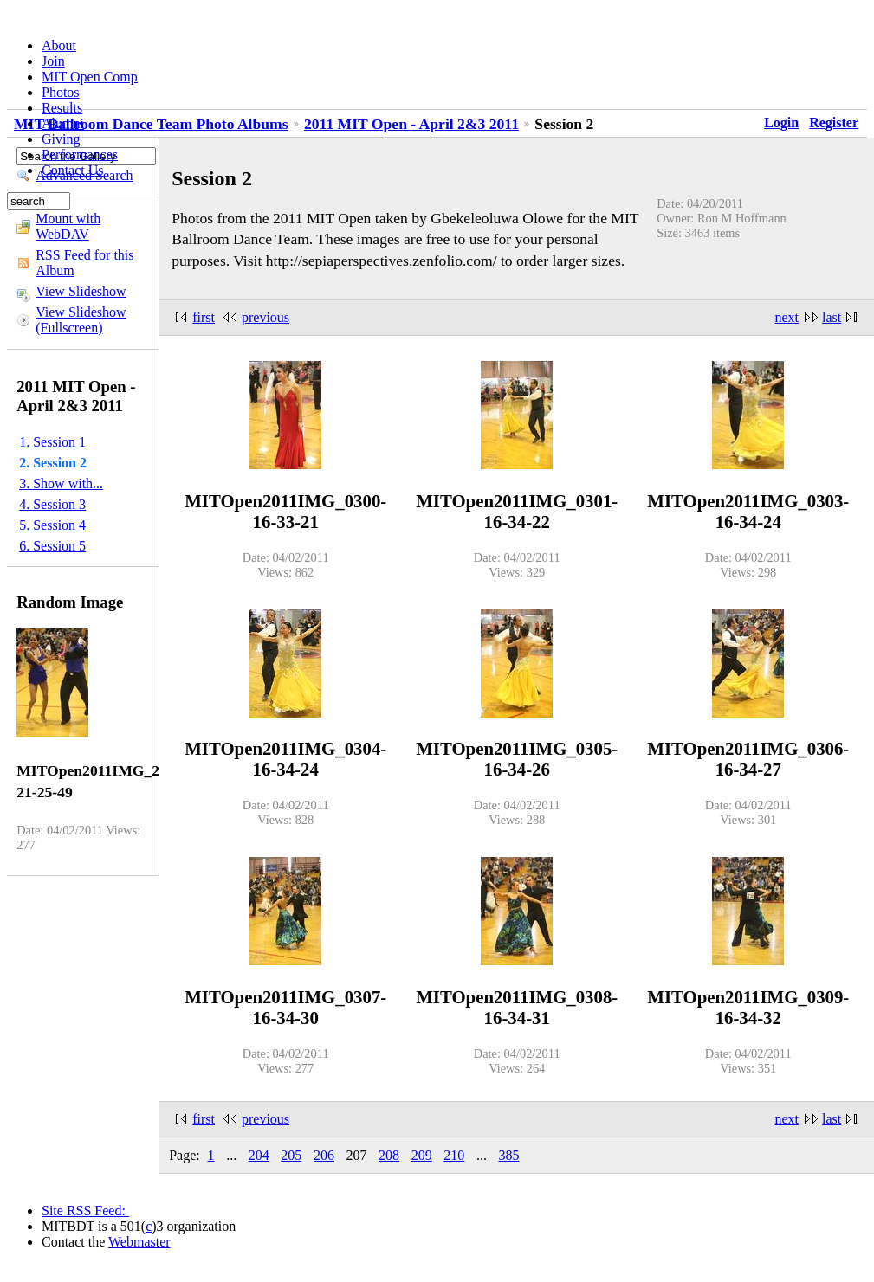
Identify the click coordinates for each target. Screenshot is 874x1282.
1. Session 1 (52, 442)
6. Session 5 (52, 545)
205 (291, 1155)
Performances (80, 154)
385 (508, 1155)
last (831, 317)
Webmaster (139, 1241)
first (203, 317)
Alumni (63, 123)
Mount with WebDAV (68, 226)
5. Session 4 (52, 525)
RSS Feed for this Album (84, 263)
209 (421, 1155)
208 (389, 1155)
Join (53, 61)
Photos (61, 92)
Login (781, 122)
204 (259, 1155)
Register (833, 122)
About (59, 45)
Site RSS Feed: (85, 1210)
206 (324, 1155)
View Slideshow (81, 291)
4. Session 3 (52, 504)
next (787, 317)
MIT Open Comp (90, 76)
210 (453, 1155)
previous (265, 317)
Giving (61, 139)
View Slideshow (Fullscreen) (81, 320)
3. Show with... (61, 483)
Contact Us (73, 170)
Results (62, 107)
